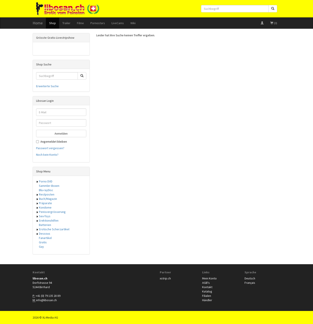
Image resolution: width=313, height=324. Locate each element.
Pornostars (97, 23)
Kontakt (207, 287)
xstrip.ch (165, 278)
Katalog (207, 291)
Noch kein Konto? (47, 155)
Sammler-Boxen (49, 186)
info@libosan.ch (46, 300)
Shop (52, 23)
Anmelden (61, 133)
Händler (207, 300)
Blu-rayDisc (46, 190)
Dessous (44, 233)
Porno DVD (45, 181)
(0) (273, 23)
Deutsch (250, 278)
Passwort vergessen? (50, 148)
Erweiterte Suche (47, 86)
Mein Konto (209, 278)
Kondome (45, 207)
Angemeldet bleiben (51, 142)
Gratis (43, 242)
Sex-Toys (44, 216)
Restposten (46, 194)
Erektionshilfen (48, 220)
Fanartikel (45, 238)
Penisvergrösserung (52, 212)
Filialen (206, 296)
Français (250, 283)
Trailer (66, 23)
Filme (80, 23)
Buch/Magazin (48, 199)
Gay (41, 247)
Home (38, 22)
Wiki (133, 23)
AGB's (206, 283)
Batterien (45, 225)
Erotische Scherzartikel (54, 229)
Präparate (45, 203)
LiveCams (118, 23)
